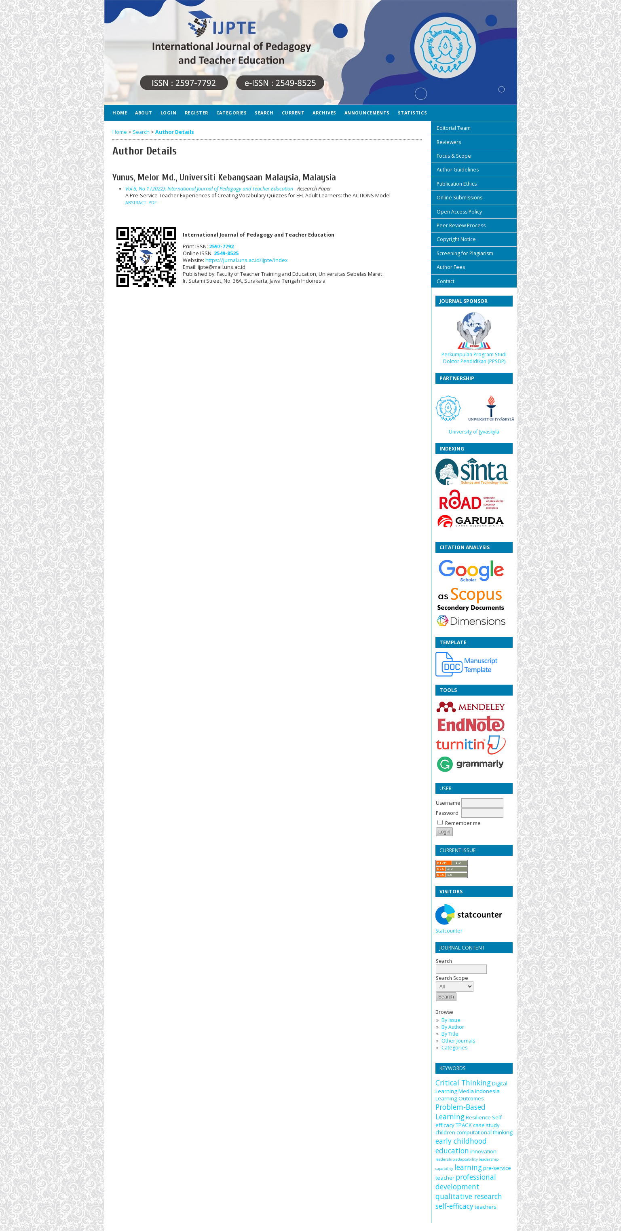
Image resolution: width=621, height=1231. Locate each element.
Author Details (174, 132)
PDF (152, 202)
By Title (449, 1033)
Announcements (367, 113)
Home (119, 113)
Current (293, 113)
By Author (452, 1027)
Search (264, 113)
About (143, 113)
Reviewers (449, 142)
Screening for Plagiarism (465, 253)
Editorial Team (454, 128)
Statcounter (449, 930)
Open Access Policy (459, 211)
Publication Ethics (457, 183)
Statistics (412, 113)
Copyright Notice (456, 239)
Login (169, 113)
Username (448, 803)
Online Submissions (459, 197)
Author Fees (451, 267)
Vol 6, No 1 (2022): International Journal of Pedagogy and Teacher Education (209, 188)
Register (196, 113)
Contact (445, 281)
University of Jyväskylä (474, 431)
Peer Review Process (461, 225)
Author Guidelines (458, 169)
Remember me (463, 823)
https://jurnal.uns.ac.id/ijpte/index (246, 260)
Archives (324, 113)
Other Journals (458, 1040)
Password (447, 813)
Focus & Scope (454, 155)
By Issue (450, 1020)
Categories (454, 1047)
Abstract (135, 202)
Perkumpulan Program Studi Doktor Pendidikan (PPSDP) (474, 358)
